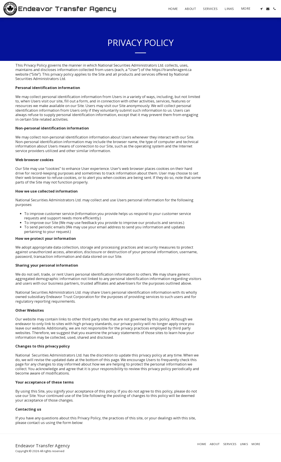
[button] (261, 8)
